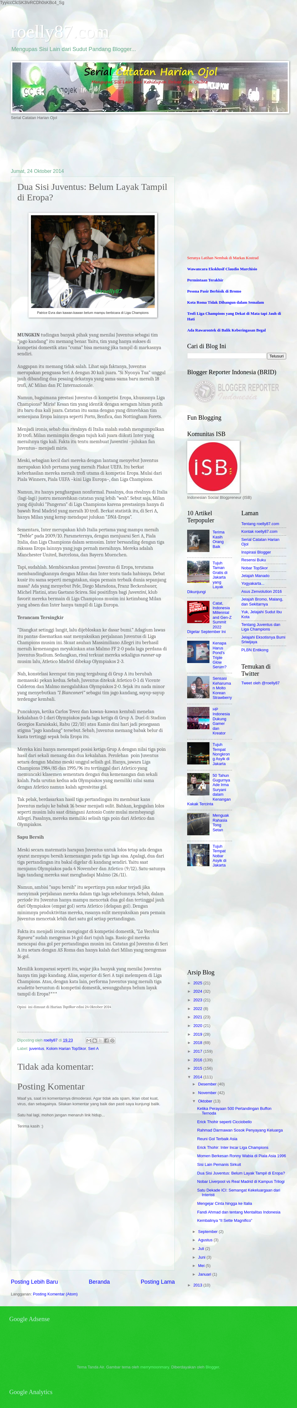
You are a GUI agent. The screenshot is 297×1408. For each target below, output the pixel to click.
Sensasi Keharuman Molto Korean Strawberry (222, 688)
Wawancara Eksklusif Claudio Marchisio (222, 269)
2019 (198, 1034)
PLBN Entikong (254, 650)
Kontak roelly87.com (259, 531)
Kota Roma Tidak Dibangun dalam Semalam (225, 302)
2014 (198, 1077)
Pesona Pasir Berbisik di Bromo (214, 291)
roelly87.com (60, 31)
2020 (198, 1025)
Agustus (205, 1240)
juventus (36, 1048)
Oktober (205, 1101)
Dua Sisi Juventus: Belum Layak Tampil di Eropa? (241, 1173)
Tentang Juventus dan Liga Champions (260, 626)
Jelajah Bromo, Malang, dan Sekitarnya (262, 601)
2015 (198, 1068)
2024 (198, 991)
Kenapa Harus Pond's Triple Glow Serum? (219, 655)
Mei (201, 1265)
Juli (201, 1248)
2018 (198, 1042)
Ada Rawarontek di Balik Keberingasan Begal (226, 330)
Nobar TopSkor (254, 568)
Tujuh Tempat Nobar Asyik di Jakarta (219, 856)
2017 (198, 1051)
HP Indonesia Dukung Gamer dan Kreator (221, 721)
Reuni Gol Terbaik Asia (217, 1138)
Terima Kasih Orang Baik (219, 539)
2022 (198, 1008)
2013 (198, 1285)
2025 (198, 983)
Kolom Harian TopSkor (66, 1048)
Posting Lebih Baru (34, 1282)
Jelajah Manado (255, 575)
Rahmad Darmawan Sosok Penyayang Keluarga (240, 1130)
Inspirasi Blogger (256, 552)
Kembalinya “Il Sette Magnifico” (224, 1220)
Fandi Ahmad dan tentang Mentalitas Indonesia (238, 1212)
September (208, 1231)
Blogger (212, 1367)
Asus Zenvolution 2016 (261, 591)
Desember (207, 1084)
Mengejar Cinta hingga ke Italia (224, 1203)
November (207, 1092)
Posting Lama (158, 1282)
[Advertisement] (123, 144)
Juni (202, 1257)
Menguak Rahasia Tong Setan (221, 822)
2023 (198, 1000)
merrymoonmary (154, 1367)
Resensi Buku (253, 560)
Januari (205, 1274)
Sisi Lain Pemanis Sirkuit (219, 1164)
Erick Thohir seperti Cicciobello (224, 1121)
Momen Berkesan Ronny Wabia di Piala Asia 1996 (241, 1155)
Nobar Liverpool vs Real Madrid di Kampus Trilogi (241, 1181)
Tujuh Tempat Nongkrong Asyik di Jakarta (221, 754)
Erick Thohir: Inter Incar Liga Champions (232, 1147)
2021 (198, 1017)
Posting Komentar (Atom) (55, 1294)
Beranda (99, 1282)
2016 (198, 1060)
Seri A (93, 1048)
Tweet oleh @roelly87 (260, 683)
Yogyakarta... (253, 583)
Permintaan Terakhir (205, 280)
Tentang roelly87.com (260, 523)
